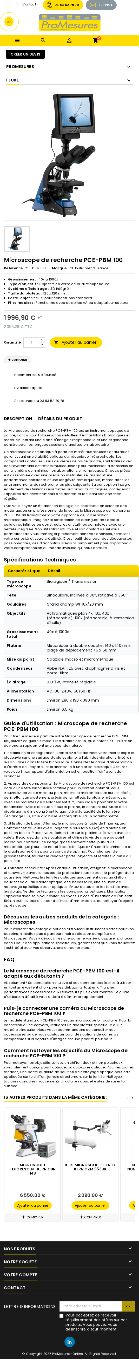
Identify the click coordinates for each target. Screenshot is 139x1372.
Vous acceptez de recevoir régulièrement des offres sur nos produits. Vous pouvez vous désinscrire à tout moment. (96, 1322)
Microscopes (15, 938)
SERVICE (105, 5)
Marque (59, 268)
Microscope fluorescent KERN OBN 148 (33, 1169)
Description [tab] (18, 419)
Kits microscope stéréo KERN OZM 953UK (90, 1167)
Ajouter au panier (75, 342)
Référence (13, 268)
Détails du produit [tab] (60, 419)
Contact (29, 4)
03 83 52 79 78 (67, 5)
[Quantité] (31, 342)
